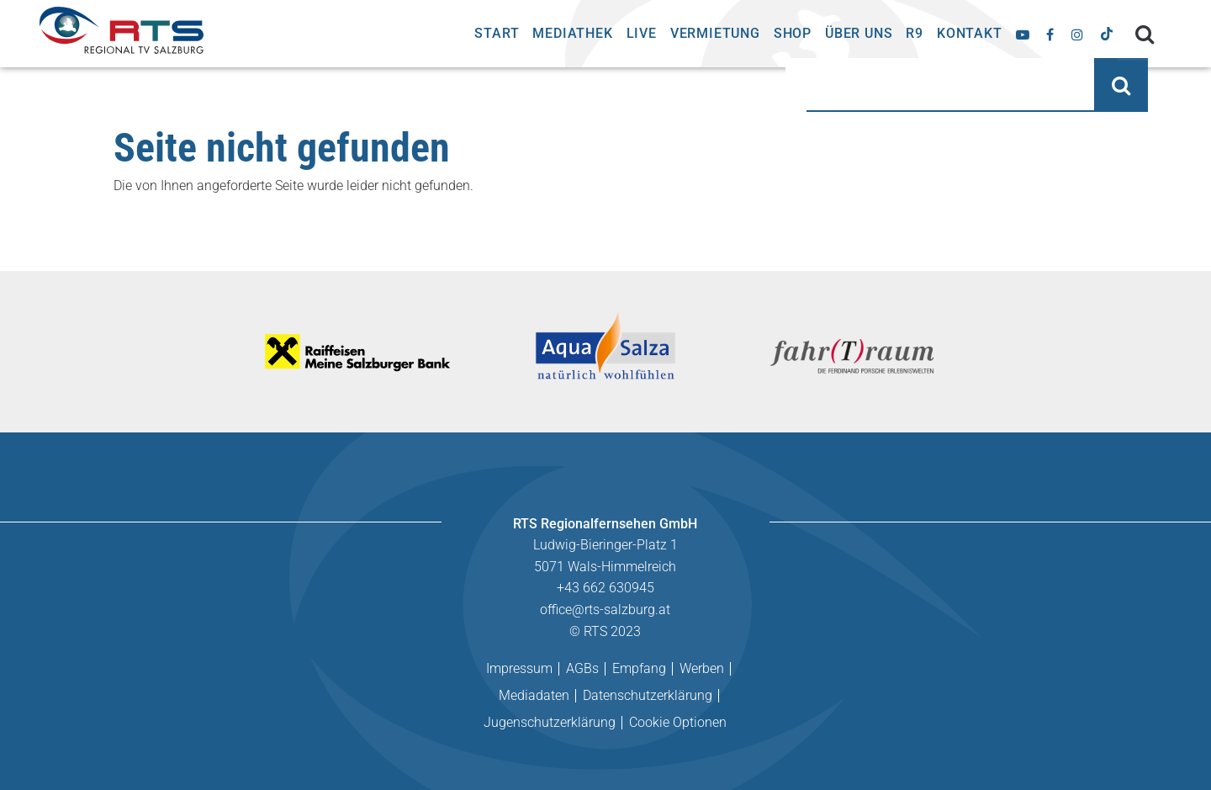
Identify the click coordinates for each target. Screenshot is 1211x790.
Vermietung (715, 33)
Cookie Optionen (678, 722)
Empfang (639, 668)
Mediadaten (534, 695)
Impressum (519, 668)
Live (642, 33)
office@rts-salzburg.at (605, 610)
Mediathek (572, 33)
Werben (702, 668)
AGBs (582, 668)
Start (496, 33)
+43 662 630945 (605, 588)
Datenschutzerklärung (647, 695)
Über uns (858, 33)
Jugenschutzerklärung (550, 722)
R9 (914, 33)
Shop (793, 33)
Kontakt (969, 33)
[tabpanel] (359, 351)
